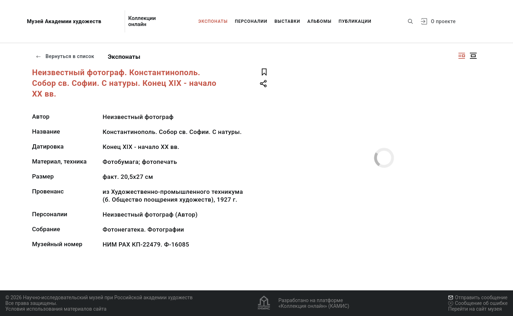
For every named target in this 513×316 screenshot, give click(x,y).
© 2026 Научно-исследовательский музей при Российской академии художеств (99, 297)
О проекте (443, 21)
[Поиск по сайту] (410, 21)
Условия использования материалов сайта (56, 309)
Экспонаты (213, 21)
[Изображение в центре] (473, 55)
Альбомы (319, 21)
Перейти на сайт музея (475, 309)
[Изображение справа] (461, 55)
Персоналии (251, 21)
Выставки (287, 21)
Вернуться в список (65, 56)
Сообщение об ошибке (478, 303)
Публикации (355, 21)
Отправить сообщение (477, 297)
